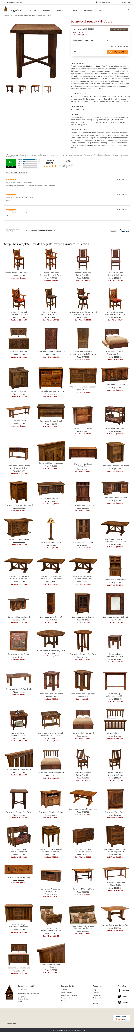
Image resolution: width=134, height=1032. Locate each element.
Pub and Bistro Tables (44, 15)
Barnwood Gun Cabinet (83, 542)
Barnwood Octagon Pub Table (83, 654)
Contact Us (64, 989)
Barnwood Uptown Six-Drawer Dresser (83, 850)
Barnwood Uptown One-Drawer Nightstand (51, 850)
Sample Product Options (69, 995)
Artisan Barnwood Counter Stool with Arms (51, 274)
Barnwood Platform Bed (83, 733)
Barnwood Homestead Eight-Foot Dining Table (115, 540)
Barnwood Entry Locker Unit (83, 505)
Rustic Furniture (15, 15)
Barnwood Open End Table (51, 694)
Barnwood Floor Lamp (51, 542)
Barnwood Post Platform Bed (51, 773)
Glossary (96, 992)
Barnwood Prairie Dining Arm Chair (83, 774)
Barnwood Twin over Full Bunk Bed (19, 850)
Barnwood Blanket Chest (51, 421)
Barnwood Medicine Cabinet (115, 617)
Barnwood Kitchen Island (19, 617)
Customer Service (104, 2)
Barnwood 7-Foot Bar (115, 385)
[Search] (111, 10)
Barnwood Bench (18, 421)
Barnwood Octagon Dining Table (51, 650)
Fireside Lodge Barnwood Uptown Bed (51, 929)
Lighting (46, 10)
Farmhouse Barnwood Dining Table (115, 884)
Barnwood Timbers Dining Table (83, 809)
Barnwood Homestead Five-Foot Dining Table (19, 577)
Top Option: (77, 40)
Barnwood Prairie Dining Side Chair (115, 774)
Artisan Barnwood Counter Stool (19, 273)
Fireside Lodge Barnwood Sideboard (18, 925)
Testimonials (97, 998)
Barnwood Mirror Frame (18, 654)
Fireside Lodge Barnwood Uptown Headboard (83, 927)
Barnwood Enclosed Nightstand (19, 505)
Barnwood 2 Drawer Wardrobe (51, 352)
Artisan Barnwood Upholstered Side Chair (115, 313)
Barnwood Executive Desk (115, 498)
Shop (118, 29)
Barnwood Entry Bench (51, 498)
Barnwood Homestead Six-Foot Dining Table (83, 577)
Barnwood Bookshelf (83, 428)
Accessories (88, 10)
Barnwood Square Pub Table (18, 812)
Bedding (60, 10)
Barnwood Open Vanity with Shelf (18, 734)
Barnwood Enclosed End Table (115, 466)
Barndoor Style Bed (18, 352)
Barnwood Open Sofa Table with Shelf (115, 695)
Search (129, 10)
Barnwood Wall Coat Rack (18, 877)
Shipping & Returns (67, 992)
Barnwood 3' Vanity (18, 391)
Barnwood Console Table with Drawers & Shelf (19, 467)
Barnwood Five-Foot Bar (19, 539)
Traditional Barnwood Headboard (50, 966)
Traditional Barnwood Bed (18, 968)
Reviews (95, 1003)
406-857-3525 (22, 989)
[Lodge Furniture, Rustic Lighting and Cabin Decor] (13, 9)
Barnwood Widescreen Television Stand (51, 890)
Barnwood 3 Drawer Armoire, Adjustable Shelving (83, 353)
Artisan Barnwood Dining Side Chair (115, 274)
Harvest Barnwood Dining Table (115, 925)
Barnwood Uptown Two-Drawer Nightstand (115, 850)
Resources (96, 1000)
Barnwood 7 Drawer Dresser (83, 387)
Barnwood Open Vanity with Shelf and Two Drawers (50, 734)
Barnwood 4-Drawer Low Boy (51, 391)
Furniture (32, 10)
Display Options (31, 230)
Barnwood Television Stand (51, 812)
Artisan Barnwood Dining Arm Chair (83, 274)
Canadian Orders (66, 998)
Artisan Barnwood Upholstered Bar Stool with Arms (83, 313)
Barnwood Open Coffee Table (19, 689)
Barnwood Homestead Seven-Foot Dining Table (51, 577)
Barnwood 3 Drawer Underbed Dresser (115, 353)
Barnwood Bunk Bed (115, 428)
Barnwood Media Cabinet (83, 617)
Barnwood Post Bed (115, 733)
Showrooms (97, 995)
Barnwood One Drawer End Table (115, 655)
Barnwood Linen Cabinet (51, 617)
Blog (94, 989)
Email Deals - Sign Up (14, 2)
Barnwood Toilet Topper (115, 812)
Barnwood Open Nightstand (83, 694)
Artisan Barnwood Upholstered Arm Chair (19, 313)
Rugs (75, 10)
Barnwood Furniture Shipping (108, 145)
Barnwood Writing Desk (83, 889)
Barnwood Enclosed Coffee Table (83, 465)
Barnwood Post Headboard (19, 769)
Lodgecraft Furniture (65, 1029)
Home (6, 15)
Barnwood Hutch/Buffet (115, 580)
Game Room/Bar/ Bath (28, 15)
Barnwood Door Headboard (51, 463)
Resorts (63, 1000)
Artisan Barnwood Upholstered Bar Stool (51, 313)
